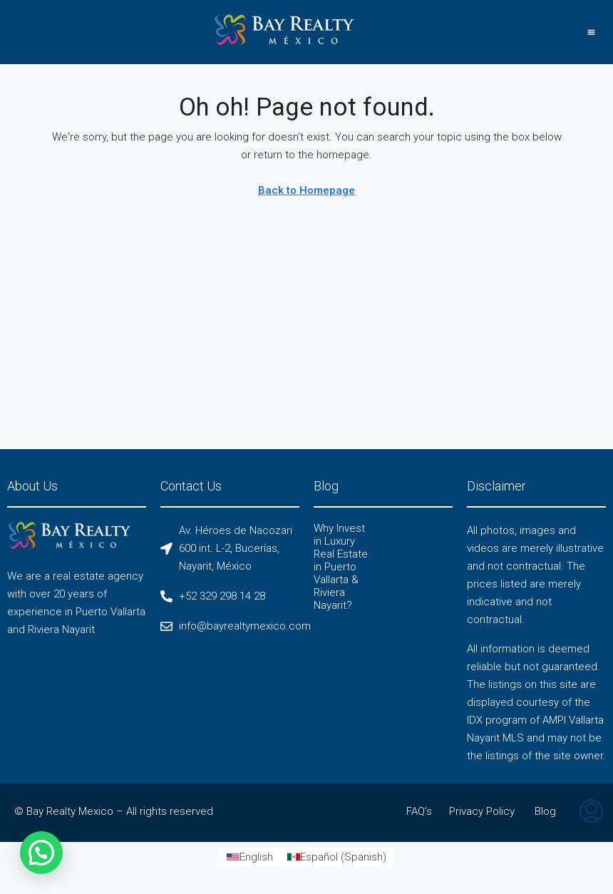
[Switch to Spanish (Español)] (336, 857)
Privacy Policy (482, 811)
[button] (591, 32)
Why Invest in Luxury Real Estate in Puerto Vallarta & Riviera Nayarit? (341, 567)
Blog (545, 811)
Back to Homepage (306, 190)
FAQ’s (419, 811)
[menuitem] (591, 813)
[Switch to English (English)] (250, 857)
